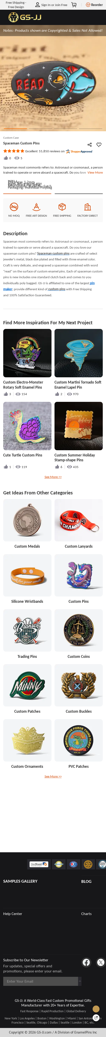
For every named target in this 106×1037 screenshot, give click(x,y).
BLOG (86, 881)
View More (94, 172)
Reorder (97, 5)
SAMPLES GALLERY (20, 881)
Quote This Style (27, 235)
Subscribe (70, 981)
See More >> (53, 523)
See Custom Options (79, 235)
